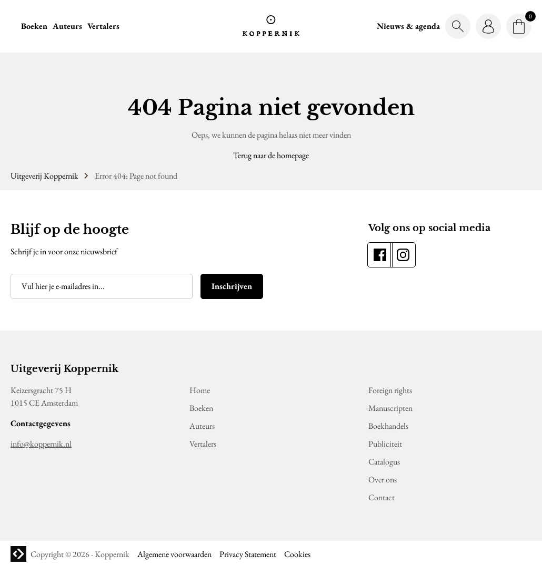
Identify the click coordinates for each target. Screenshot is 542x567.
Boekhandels (388, 425)
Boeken (34, 26)
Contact (381, 497)
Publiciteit (385, 443)
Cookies (297, 554)
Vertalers (103, 26)
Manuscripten (390, 408)
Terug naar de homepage (271, 155)
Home (199, 390)
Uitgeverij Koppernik (44, 175)
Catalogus (384, 461)
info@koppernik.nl (41, 443)
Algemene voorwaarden (174, 554)
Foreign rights (390, 390)
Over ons (382, 479)
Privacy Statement (247, 554)
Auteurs (67, 26)
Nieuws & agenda (408, 26)
